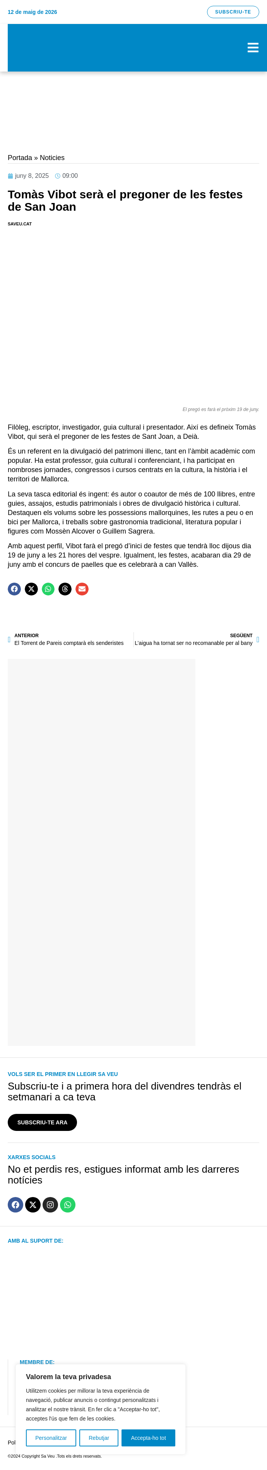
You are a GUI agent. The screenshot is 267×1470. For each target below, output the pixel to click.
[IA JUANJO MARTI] (102, 1033)
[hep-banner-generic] (133, 142)
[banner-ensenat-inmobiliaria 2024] (102, 780)
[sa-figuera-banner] (102, 907)
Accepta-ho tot (148, 1438)
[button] (14, 589)
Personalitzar (51, 1438)
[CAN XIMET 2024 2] (133, 106)
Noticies (52, 158)
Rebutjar (99, 1438)
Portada (20, 158)
